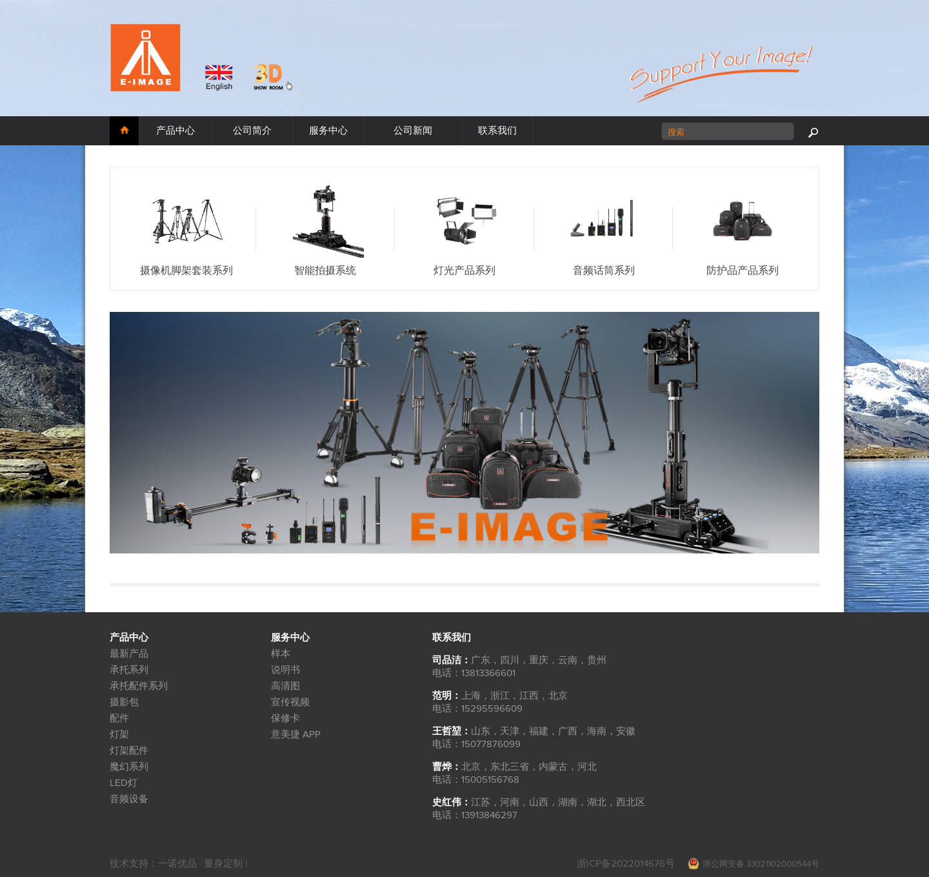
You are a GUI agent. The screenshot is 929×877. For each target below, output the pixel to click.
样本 (280, 654)
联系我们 (497, 131)
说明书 (285, 670)
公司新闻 (413, 131)
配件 (119, 718)
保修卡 (285, 718)
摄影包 (124, 702)
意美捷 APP (296, 734)
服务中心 (328, 131)
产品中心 (175, 131)
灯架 (119, 734)
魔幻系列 (129, 767)
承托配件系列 (139, 686)
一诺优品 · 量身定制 (201, 864)
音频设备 (129, 799)
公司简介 (252, 131)
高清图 (285, 686)
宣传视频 (290, 702)
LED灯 (123, 783)
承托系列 (129, 670)
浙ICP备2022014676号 (626, 864)
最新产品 (129, 654)
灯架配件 (129, 751)
